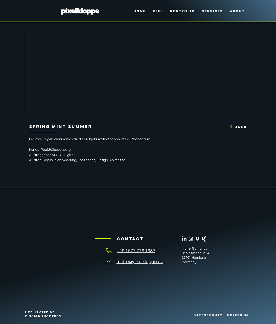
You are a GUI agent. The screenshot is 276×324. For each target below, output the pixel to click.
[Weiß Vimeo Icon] (197, 239)
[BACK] (236, 127)
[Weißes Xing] (203, 239)
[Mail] (108, 261)
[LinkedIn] (184, 239)
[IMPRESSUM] (237, 315)
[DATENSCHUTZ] (208, 315)
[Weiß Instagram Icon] (191, 239)
